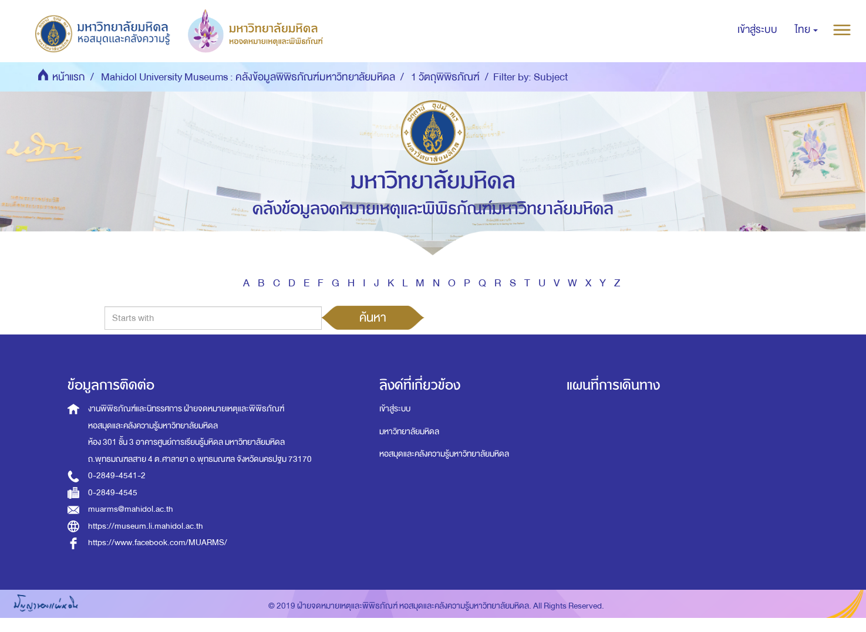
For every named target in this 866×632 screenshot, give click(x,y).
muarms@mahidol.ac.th (130, 509)
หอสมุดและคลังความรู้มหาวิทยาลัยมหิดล (444, 454)
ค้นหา (372, 317)
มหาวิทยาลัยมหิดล (409, 431)
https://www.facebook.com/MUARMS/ (157, 542)
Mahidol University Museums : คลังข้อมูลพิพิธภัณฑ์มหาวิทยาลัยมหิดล (248, 77)
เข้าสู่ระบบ (394, 408)
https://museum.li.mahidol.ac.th (145, 526)
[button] (806, 30)
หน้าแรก (68, 77)
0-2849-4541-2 (117, 475)
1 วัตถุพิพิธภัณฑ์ (445, 77)
